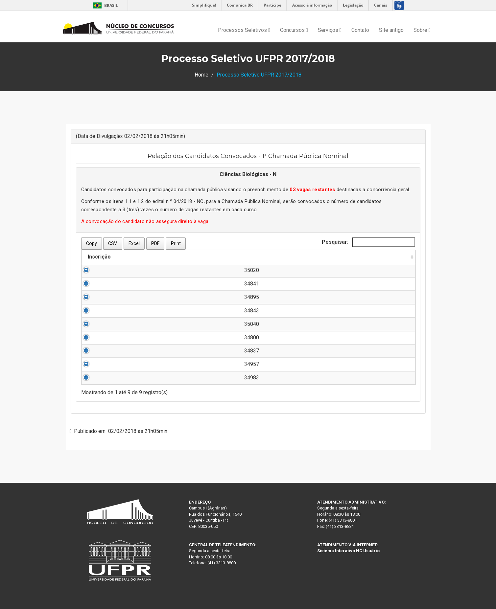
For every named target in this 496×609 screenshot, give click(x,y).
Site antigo (391, 30)
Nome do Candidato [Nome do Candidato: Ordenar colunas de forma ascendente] (154, 257)
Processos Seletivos (244, 30)
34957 (102, 364)
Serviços (330, 30)
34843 (102, 310)
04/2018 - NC (189, 201)
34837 (102, 351)
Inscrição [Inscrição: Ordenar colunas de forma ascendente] (99, 257)
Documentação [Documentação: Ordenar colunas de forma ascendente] (380, 257)
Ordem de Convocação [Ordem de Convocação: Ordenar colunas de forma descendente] (305, 257)
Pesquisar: (368, 242)
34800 (102, 337)
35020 (102, 270)
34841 (102, 284)
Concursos (294, 30)
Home (201, 75)
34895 (102, 297)
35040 (102, 324)
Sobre (422, 30)
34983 (102, 377)
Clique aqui (385, 270)
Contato (360, 30)
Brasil (104, 5)
